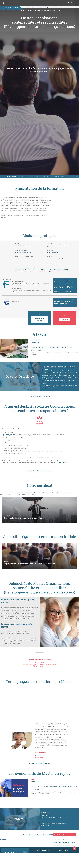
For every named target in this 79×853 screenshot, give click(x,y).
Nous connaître (43, 850)
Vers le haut (3, 839)
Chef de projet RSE (9, 434)
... (16, 10)
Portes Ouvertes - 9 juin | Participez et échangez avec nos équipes (39, 7)
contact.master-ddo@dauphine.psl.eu (51, 817)
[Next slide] (77, 177)
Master (22, 10)
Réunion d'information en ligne (58, 281)
